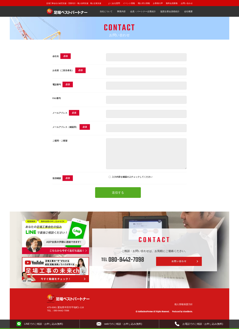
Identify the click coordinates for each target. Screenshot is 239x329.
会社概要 (188, 11)
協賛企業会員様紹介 (170, 11)
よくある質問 (114, 3)
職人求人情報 (144, 3)
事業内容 (121, 11)
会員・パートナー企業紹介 (143, 11)
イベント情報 (129, 3)
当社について (106, 11)
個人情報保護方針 (183, 304)
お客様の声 (158, 3)
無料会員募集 (172, 3)
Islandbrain (187, 311)
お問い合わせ (187, 3)
